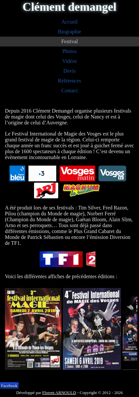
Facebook (9, 385)
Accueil (69, 22)
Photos (69, 51)
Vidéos (69, 61)
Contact (69, 90)
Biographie (69, 31)
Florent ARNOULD (59, 392)
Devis (69, 71)
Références (69, 80)
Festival (69, 41)
